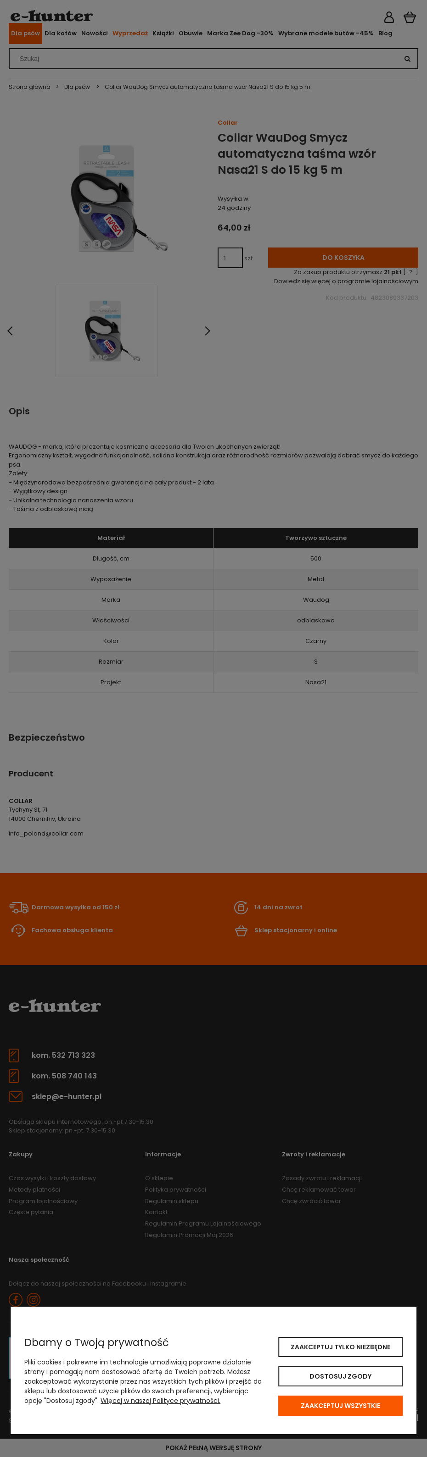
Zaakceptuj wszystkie (340, 1405)
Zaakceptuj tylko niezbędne (340, 1347)
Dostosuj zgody (340, 1376)
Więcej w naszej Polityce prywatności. (160, 1400)
